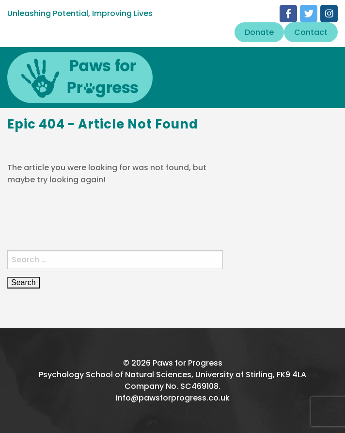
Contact (311, 32)
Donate (259, 32)
